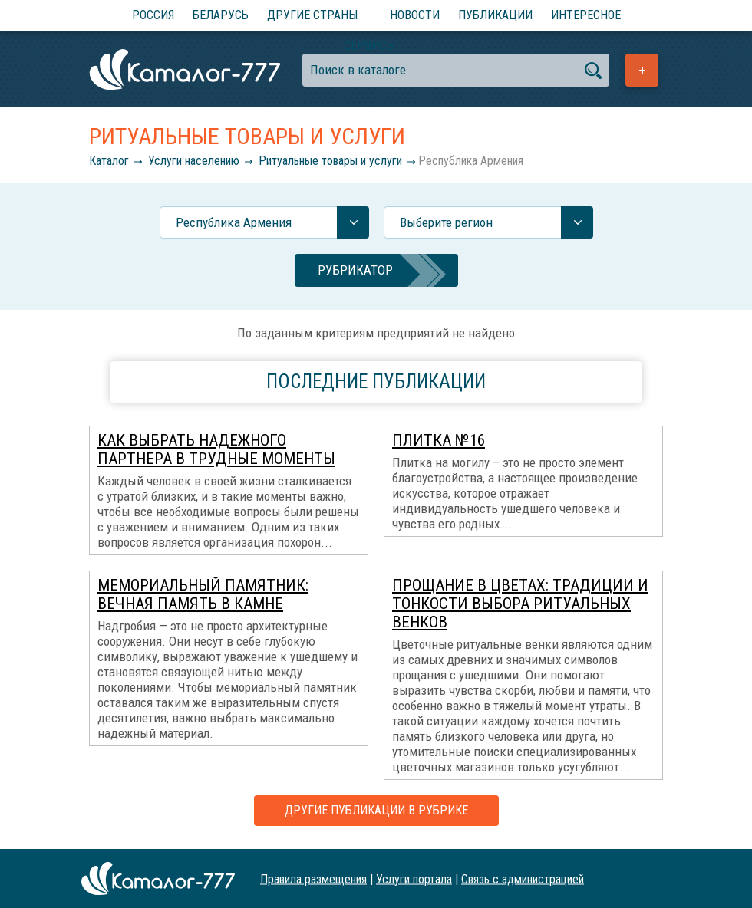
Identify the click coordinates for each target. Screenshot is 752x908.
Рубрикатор (355, 270)
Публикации (495, 15)
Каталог (109, 160)
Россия (153, 15)
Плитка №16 (438, 440)
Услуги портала (414, 878)
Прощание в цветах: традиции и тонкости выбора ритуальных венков (520, 603)
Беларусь (221, 15)
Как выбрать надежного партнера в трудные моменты (216, 449)
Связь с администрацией (522, 878)
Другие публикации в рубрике (376, 810)
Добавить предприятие (641, 70)
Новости (415, 15)
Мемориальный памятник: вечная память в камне (202, 594)
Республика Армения (470, 160)
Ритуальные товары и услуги (330, 160)
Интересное (586, 15)
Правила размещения (313, 878)
